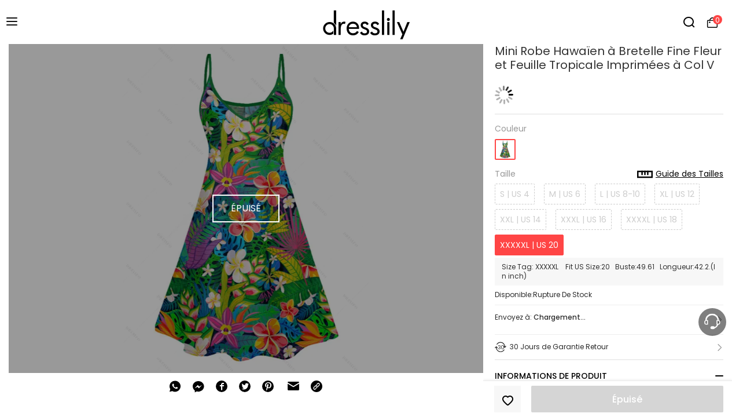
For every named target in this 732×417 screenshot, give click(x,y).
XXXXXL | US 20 (529, 245)
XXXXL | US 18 (651, 219)
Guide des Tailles (680, 174)
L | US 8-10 (620, 194)
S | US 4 (514, 194)
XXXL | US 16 (583, 219)
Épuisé (627, 399)
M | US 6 (564, 194)
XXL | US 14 (520, 219)
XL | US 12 (677, 194)
